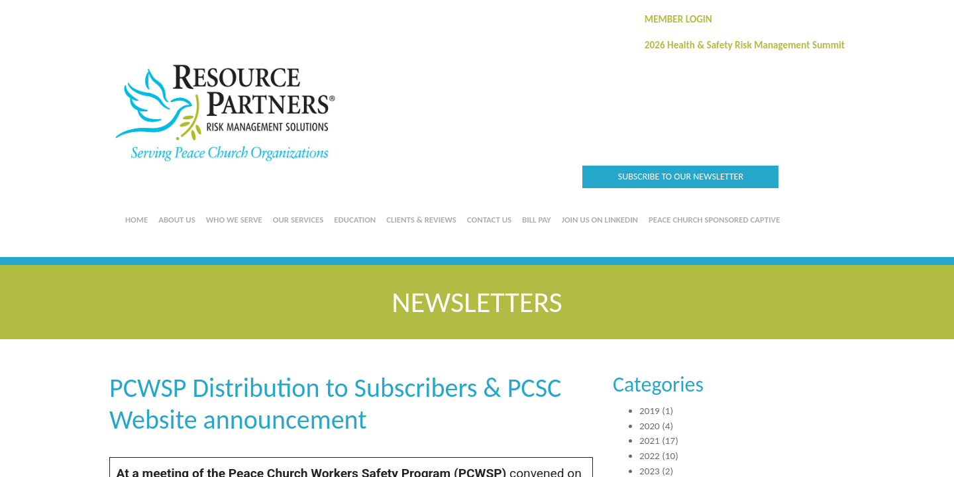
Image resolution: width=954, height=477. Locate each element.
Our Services (298, 220)
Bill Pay (536, 220)
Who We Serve (234, 220)
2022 (649, 456)
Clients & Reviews (421, 220)
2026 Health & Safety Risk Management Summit (745, 45)
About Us (176, 220)
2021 (649, 441)
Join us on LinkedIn (600, 220)
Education (355, 220)
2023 (649, 471)
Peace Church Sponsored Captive (714, 220)
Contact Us (489, 220)
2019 (649, 411)
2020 (649, 426)
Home (136, 220)
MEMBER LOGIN (678, 19)
